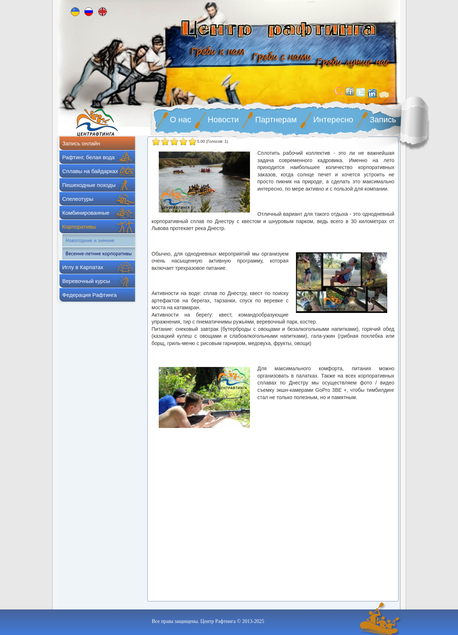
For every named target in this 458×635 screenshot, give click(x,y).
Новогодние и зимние (90, 240)
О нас (181, 119)
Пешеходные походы (89, 185)
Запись (383, 119)
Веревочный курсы (86, 281)
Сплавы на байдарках (90, 171)
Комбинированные (85, 213)
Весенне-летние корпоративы (99, 253)
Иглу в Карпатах (83, 267)
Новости (223, 119)
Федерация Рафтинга (89, 295)
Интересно (333, 119)
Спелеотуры (77, 199)
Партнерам (276, 119)
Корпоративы (79, 226)
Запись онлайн (81, 143)
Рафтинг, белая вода (88, 157)
